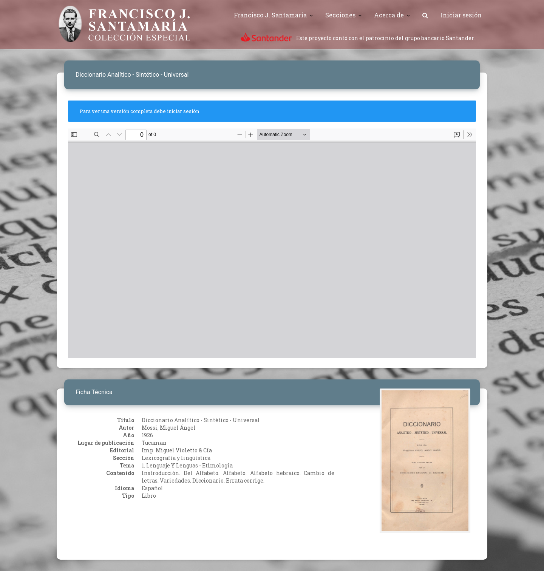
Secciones (340, 15)
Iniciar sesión (461, 15)
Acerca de (389, 15)
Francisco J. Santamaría (270, 15)
